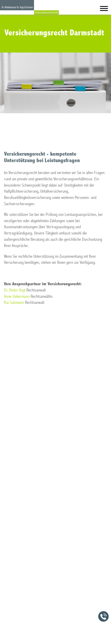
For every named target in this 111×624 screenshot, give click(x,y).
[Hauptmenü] (104, 9)
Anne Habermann (17, 296)
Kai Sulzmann (14, 302)
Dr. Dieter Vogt (14, 290)
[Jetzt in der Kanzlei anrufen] (103, 616)
